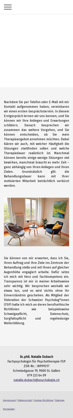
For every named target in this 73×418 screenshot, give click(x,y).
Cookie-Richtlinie (43, 400)
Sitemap (59, 400)
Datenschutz (25, 400)
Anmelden (9, 408)
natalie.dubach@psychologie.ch (36, 380)
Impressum (9, 400)
